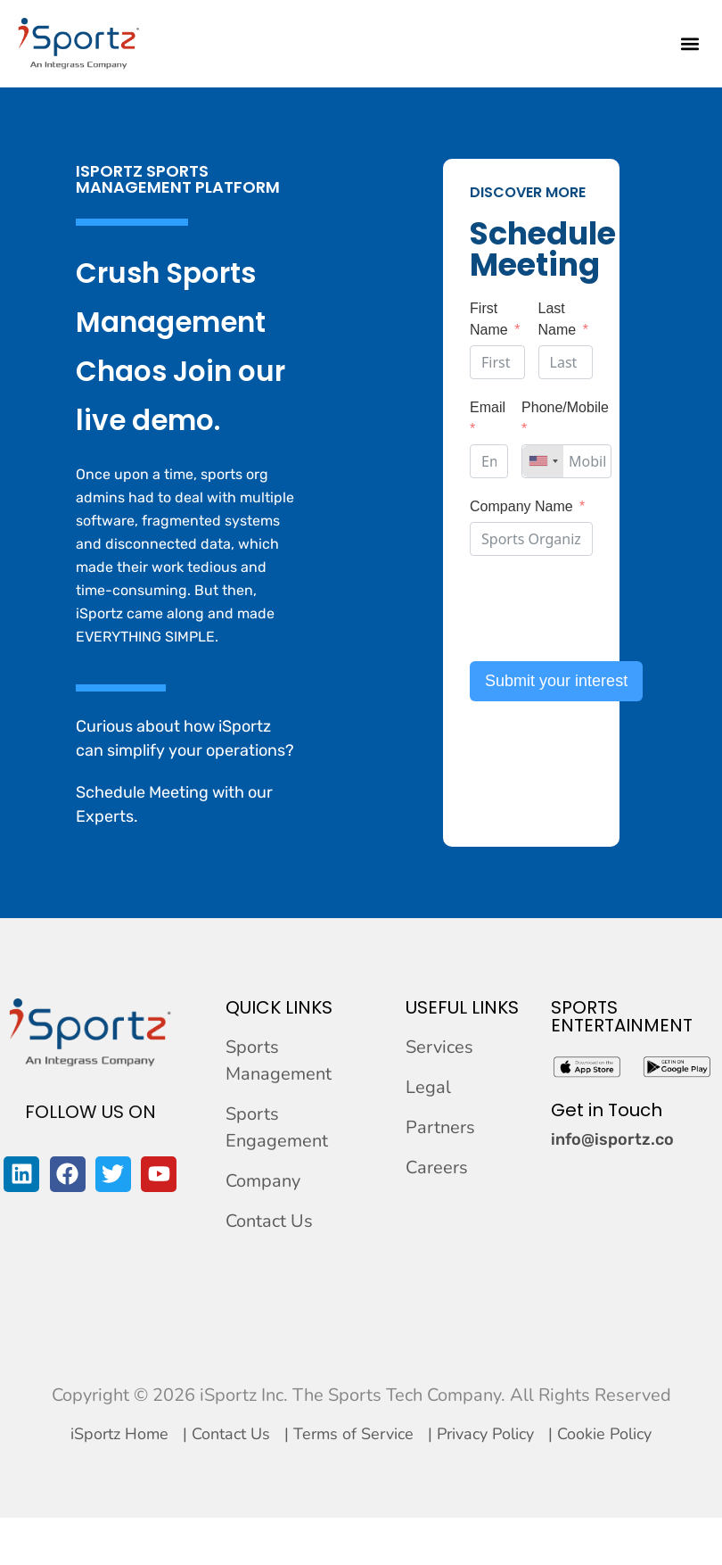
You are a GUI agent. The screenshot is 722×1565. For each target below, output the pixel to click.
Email (487, 407)
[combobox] (542, 461)
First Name (489, 319)
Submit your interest (556, 681)
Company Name (521, 506)
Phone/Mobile (565, 407)
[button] (689, 43)
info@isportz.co (612, 1139)
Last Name (557, 319)
